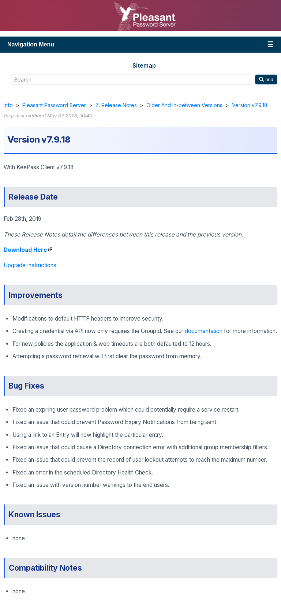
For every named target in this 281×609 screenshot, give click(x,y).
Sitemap (144, 65)
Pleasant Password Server (54, 105)
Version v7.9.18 (249, 105)
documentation (203, 331)
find (266, 79)
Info (8, 105)
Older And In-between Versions (184, 105)
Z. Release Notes (116, 105)
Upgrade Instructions (30, 265)
